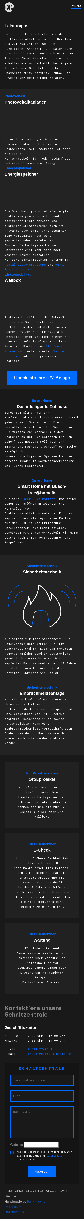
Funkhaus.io (36, 1201)
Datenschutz (54, 1155)
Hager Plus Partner (38, 498)
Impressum (13, 1206)
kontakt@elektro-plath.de (48, 1053)
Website (16, 1144)
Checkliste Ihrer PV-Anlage (42, 378)
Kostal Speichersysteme (25, 264)
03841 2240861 (39, 1049)
